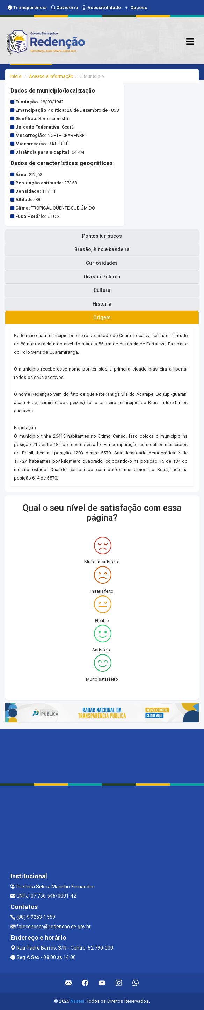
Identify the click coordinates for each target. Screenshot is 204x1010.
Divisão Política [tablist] (102, 276)
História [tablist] (102, 304)
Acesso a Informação (51, 76)
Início (16, 76)
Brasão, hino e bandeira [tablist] (102, 249)
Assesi (77, 1001)
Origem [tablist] (102, 317)
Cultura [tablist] (102, 290)
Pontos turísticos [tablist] (102, 236)
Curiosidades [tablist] (102, 263)
